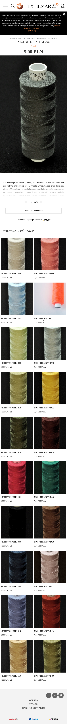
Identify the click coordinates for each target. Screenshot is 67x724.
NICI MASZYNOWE (29, 38)
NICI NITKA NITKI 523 (44, 586)
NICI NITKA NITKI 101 (11, 497)
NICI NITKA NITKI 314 (11, 631)
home (10, 38)
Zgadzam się (31, 31)
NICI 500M (40, 38)
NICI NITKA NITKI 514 (11, 452)
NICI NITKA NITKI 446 (44, 497)
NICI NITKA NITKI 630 (44, 542)
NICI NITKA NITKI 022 (44, 408)
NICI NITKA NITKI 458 (11, 408)
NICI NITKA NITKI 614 (44, 452)
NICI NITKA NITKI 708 (11, 274)
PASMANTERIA (17, 38)
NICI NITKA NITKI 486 (44, 676)
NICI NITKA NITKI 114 (44, 631)
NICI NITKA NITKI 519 (11, 676)
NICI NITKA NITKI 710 (44, 363)
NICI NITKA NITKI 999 (11, 542)
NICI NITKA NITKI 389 (11, 363)
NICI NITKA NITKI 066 (44, 274)
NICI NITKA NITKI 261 (11, 318)
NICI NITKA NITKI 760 (11, 586)
